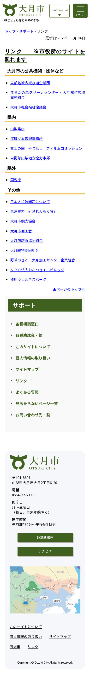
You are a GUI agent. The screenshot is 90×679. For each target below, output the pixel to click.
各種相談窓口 (27, 324)
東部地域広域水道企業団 (30, 82)
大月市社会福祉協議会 (28, 106)
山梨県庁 (17, 128)
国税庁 (15, 179)
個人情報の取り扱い (33, 358)
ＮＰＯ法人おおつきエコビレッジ (37, 269)
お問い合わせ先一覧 (33, 415)
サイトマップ (27, 369)
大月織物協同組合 (24, 250)
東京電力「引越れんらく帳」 (33, 211)
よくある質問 (27, 392)
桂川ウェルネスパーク (28, 279)
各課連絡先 (45, 537)
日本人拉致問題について (30, 201)
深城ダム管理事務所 (26, 138)
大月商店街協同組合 (26, 240)
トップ (10, 31)
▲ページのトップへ (69, 289)
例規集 (15, 646)
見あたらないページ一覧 (37, 403)
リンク (21, 381)
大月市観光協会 (23, 220)
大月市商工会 (21, 230)
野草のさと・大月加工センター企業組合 (42, 259)
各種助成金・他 (29, 335)
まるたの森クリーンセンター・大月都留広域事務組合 (47, 95)
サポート (26, 31)
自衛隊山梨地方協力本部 (30, 157)
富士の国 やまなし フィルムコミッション (46, 148)
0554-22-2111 (23, 492)
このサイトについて (33, 346)
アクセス (45, 551)
